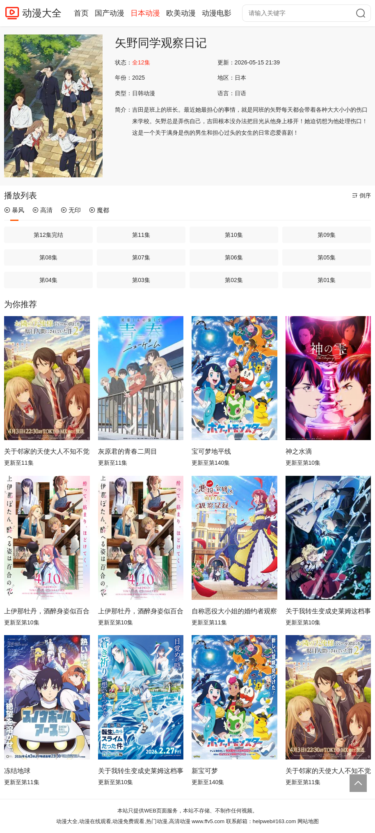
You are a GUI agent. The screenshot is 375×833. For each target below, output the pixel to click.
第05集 (327, 257)
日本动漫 (145, 13)
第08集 (48, 257)
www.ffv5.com (208, 821)
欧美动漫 (181, 13)
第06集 (234, 257)
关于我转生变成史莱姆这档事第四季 (328, 611)
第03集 (141, 280)
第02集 (234, 280)
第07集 (141, 257)
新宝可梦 (205, 770)
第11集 (141, 235)
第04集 (48, 280)
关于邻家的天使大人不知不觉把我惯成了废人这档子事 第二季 (328, 770)
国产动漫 (109, 13)
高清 (42, 210)
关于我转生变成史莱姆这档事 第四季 (141, 770)
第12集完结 (48, 235)
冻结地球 (17, 770)
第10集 (234, 235)
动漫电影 (216, 13)
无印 (71, 210)
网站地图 (308, 821)
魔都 (99, 210)
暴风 (14, 210)
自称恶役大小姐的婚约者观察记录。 (234, 611)
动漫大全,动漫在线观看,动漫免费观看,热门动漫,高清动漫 (123, 821)
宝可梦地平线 (211, 451)
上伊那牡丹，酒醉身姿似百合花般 (141, 611)
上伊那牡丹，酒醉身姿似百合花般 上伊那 (47, 611)
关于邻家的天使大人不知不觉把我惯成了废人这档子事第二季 (47, 451)
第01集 (327, 280)
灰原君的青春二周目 (127, 451)
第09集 (327, 235)
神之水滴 (299, 451)
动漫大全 (42, 12)
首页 (81, 13)
